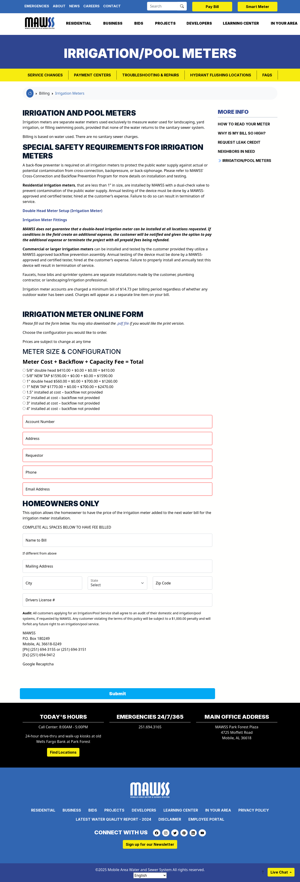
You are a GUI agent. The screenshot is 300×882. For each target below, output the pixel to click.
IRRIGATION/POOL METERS (244, 160)
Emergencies (36, 6)
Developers (199, 23)
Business (112, 23)
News (74, 6)
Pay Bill (212, 6)
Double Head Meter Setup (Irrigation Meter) (62, 210)
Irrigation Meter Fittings (45, 219)
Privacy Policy (253, 810)
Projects (165, 23)
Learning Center (241, 23)
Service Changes (45, 75)
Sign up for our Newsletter (150, 844)
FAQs (267, 75)
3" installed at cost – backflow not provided (63, 403)
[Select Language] (150, 875)
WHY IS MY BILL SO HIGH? (242, 133)
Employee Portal (206, 819)
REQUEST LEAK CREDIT (239, 142)
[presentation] (57, 676)
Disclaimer (169, 819)
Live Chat (280, 872)
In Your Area (218, 810)
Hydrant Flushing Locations (220, 75)
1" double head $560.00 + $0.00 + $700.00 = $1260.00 (71, 381)
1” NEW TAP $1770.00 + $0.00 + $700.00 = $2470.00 (69, 386)
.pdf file (123, 323)
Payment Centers (92, 75)
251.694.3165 (150, 726)
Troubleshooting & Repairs (150, 75)
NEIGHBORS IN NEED (236, 151)
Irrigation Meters (69, 93)
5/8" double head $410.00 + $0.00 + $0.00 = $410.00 (70, 370)
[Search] (162, 6)
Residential (78, 23)
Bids (138, 23)
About (59, 6)
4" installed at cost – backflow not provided (63, 408)
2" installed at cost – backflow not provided (63, 397)
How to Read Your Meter (244, 124)
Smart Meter (257, 6)
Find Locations (63, 752)
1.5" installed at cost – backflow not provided (64, 392)
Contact (112, 6)
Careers (91, 6)
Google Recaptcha (38, 664)
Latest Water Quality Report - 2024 (113, 819)
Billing (44, 93)
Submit (117, 693)
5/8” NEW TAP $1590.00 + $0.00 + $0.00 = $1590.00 (69, 375)
